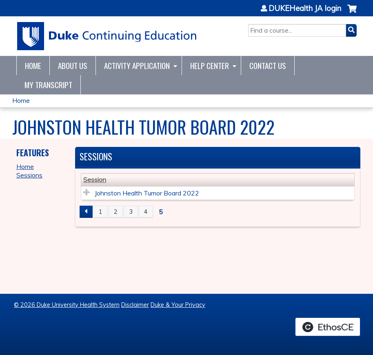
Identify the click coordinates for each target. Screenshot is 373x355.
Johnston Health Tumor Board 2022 (147, 193)
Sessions (29, 175)
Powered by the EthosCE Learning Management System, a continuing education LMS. (328, 327)
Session (94, 179)
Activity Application (137, 65)
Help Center (209, 65)
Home (33, 65)
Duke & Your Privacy (178, 304)
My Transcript (48, 85)
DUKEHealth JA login (305, 8)
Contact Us (267, 65)
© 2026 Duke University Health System (67, 304)
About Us (72, 65)
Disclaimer (135, 304)
